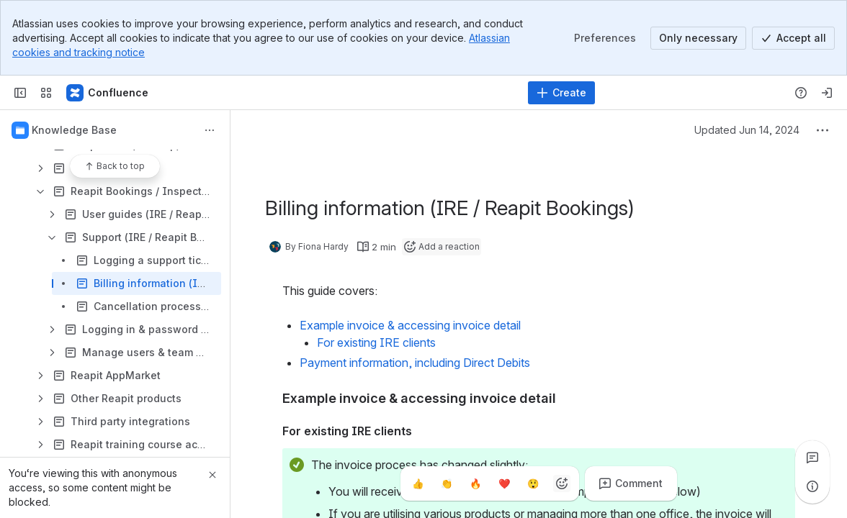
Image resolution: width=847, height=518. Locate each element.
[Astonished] (532, 483)
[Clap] (446, 483)
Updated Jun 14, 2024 (746, 130)
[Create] (561, 92)
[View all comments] (812, 457)
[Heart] (504, 483)
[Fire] (475, 483)
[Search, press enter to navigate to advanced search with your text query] (387, 92)
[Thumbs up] (417, 483)
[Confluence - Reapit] (108, 92)
